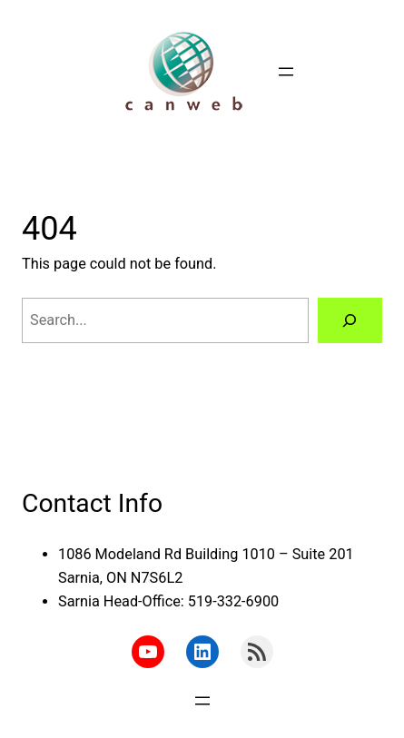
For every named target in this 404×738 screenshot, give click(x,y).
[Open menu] (286, 72)
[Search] (350, 320)
